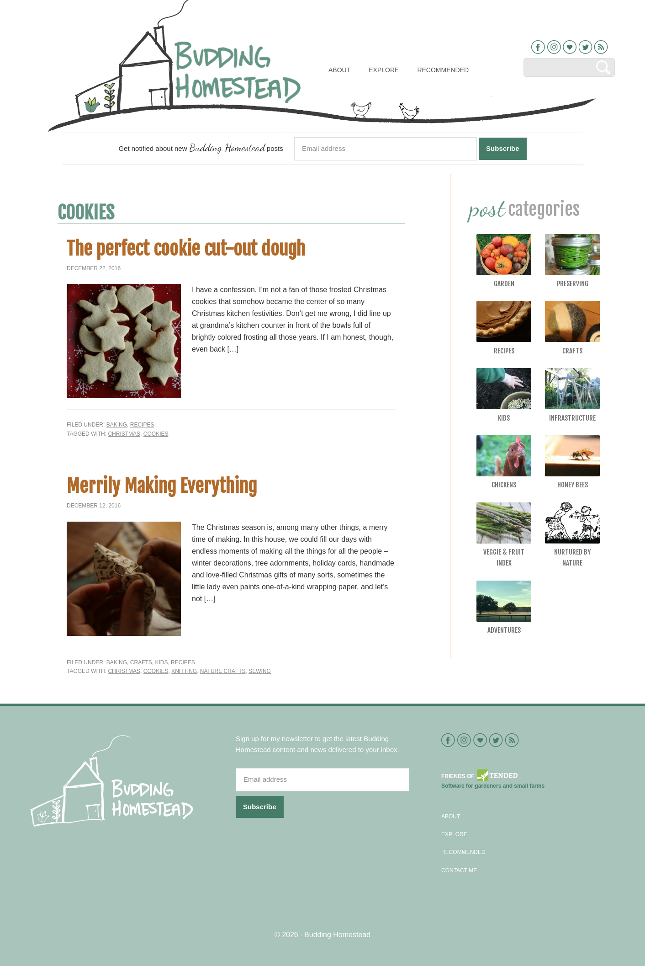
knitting (184, 671)
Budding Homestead (337, 935)
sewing (259, 671)
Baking (116, 425)
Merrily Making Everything (162, 486)
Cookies (156, 434)
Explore (454, 834)
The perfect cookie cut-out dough (186, 248)
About (450, 816)
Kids (161, 662)
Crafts (141, 662)
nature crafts (223, 671)
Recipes (142, 425)
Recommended (463, 852)
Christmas (124, 434)
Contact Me (459, 870)
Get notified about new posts (200, 147)
